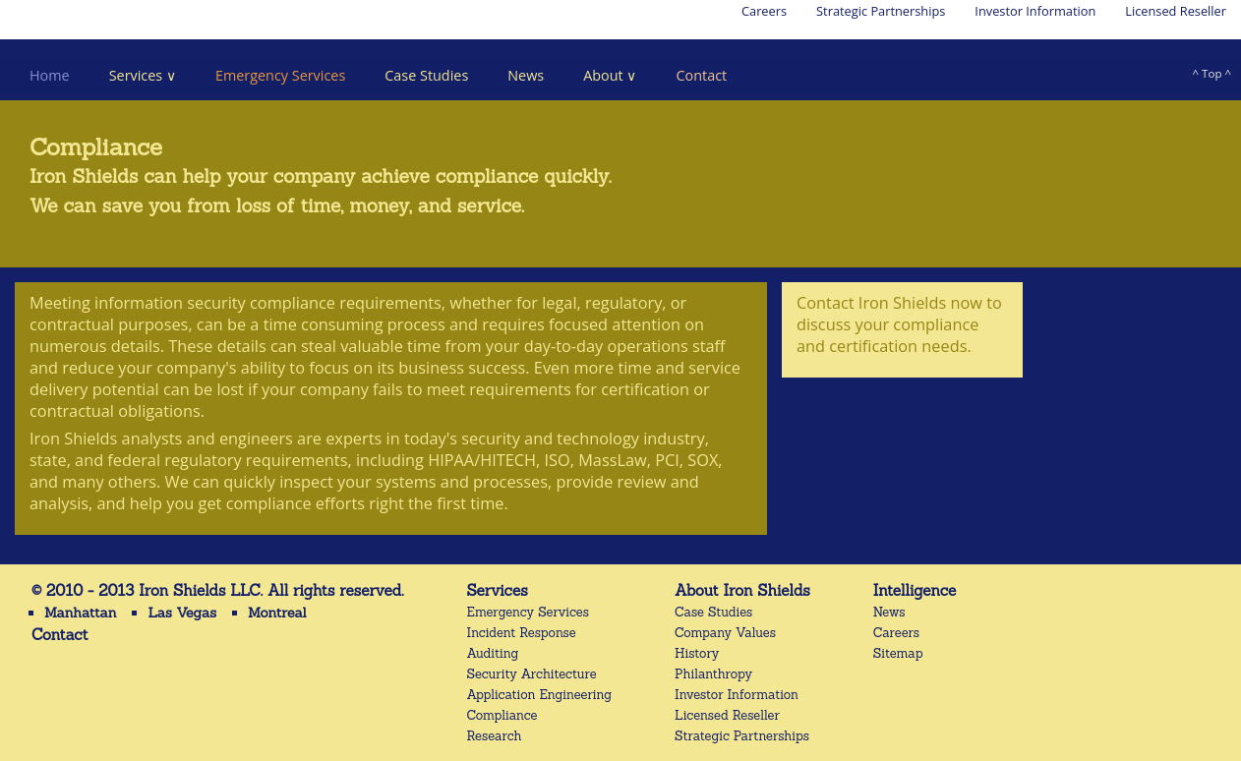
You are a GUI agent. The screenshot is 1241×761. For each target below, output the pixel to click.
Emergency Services (280, 75)
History (697, 653)
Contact (701, 75)
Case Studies (426, 75)
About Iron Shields (742, 590)
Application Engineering (540, 694)
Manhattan (80, 612)
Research (494, 736)
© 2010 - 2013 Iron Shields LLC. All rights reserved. (217, 590)
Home (50, 75)
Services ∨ (142, 75)
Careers (764, 11)
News (525, 75)
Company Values (725, 632)
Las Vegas (182, 612)
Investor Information (1035, 11)
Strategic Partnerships (880, 11)
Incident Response (521, 632)
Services (497, 590)
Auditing (493, 653)
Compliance (502, 715)
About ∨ (609, 75)
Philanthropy (713, 674)
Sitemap (898, 653)
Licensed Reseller (1175, 11)
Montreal (277, 612)
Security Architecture (532, 674)
